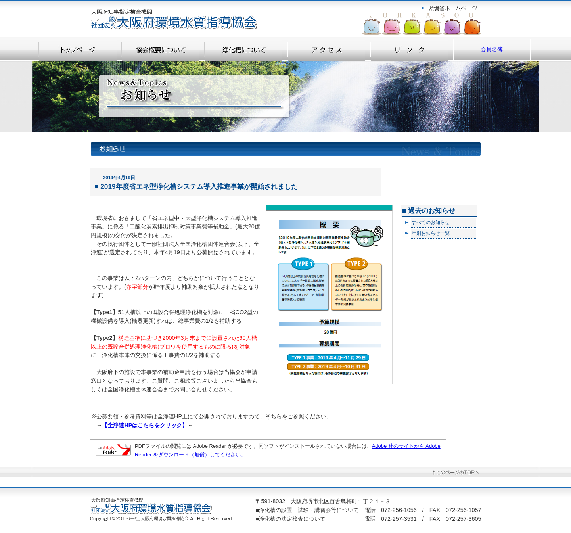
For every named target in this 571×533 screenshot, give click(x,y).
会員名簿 (488, 49)
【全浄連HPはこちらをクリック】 (145, 425)
